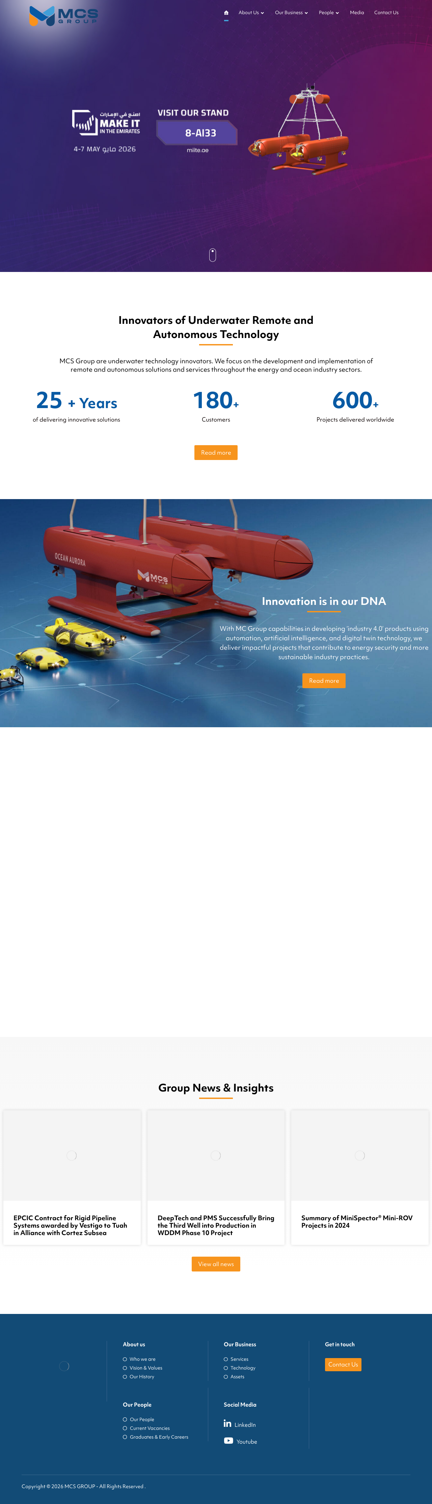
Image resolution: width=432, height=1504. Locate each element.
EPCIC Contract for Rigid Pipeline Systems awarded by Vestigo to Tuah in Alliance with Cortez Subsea (70, 1225)
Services (236, 1359)
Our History (138, 1377)
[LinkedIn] (271, 1423)
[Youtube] (271, 1440)
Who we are (139, 1359)
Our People (138, 1419)
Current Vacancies (146, 1428)
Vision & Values (142, 1368)
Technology (239, 1368)
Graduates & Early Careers (155, 1437)
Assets (234, 1377)
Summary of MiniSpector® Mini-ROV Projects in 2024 (357, 1222)
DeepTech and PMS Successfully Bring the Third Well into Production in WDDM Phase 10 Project (216, 1225)
